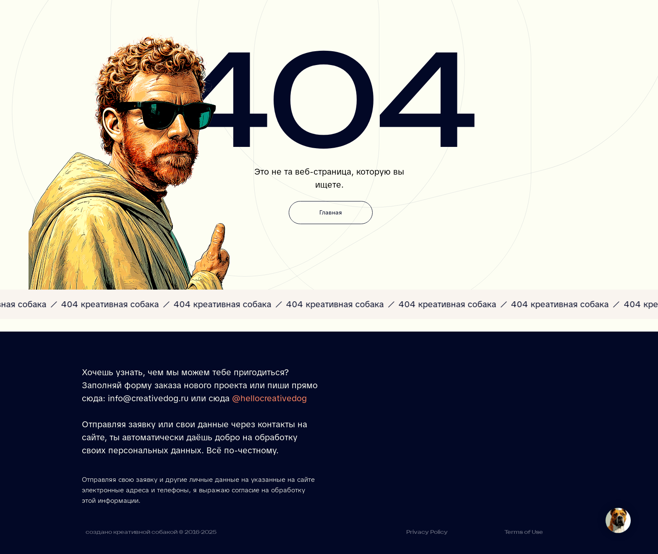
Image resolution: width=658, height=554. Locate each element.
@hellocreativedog (269, 398)
